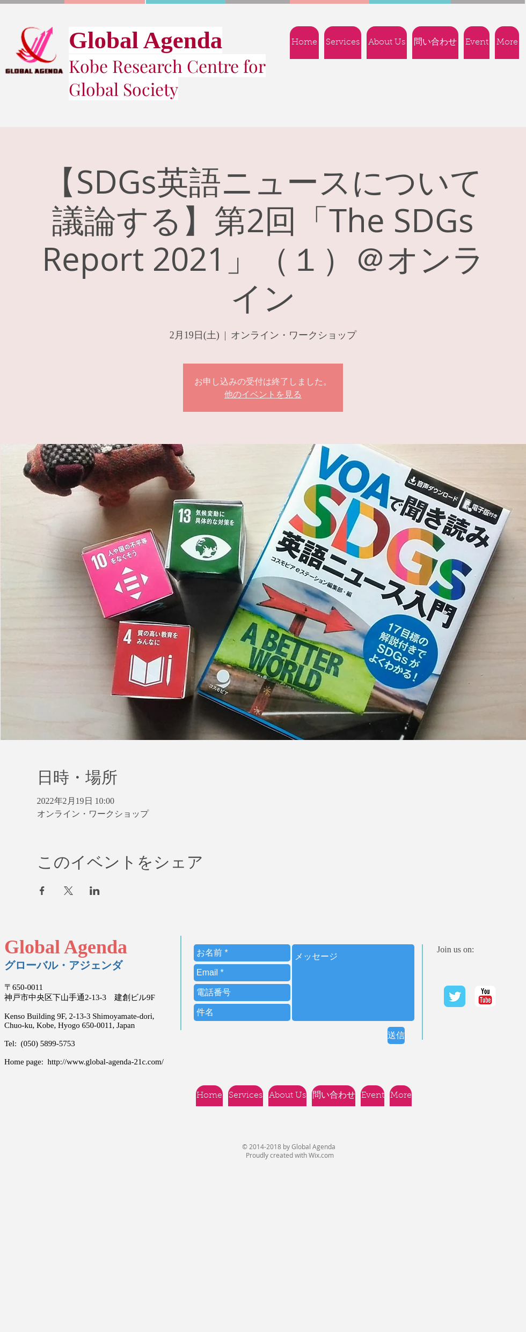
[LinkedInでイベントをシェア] (95, 890)
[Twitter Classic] (454, 996)
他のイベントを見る (263, 394)
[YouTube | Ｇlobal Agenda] (485, 996)
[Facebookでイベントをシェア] (42, 890)
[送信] (396, 1035)
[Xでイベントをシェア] (68, 890)
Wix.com (321, 1155)
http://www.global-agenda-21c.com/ (105, 1061)
